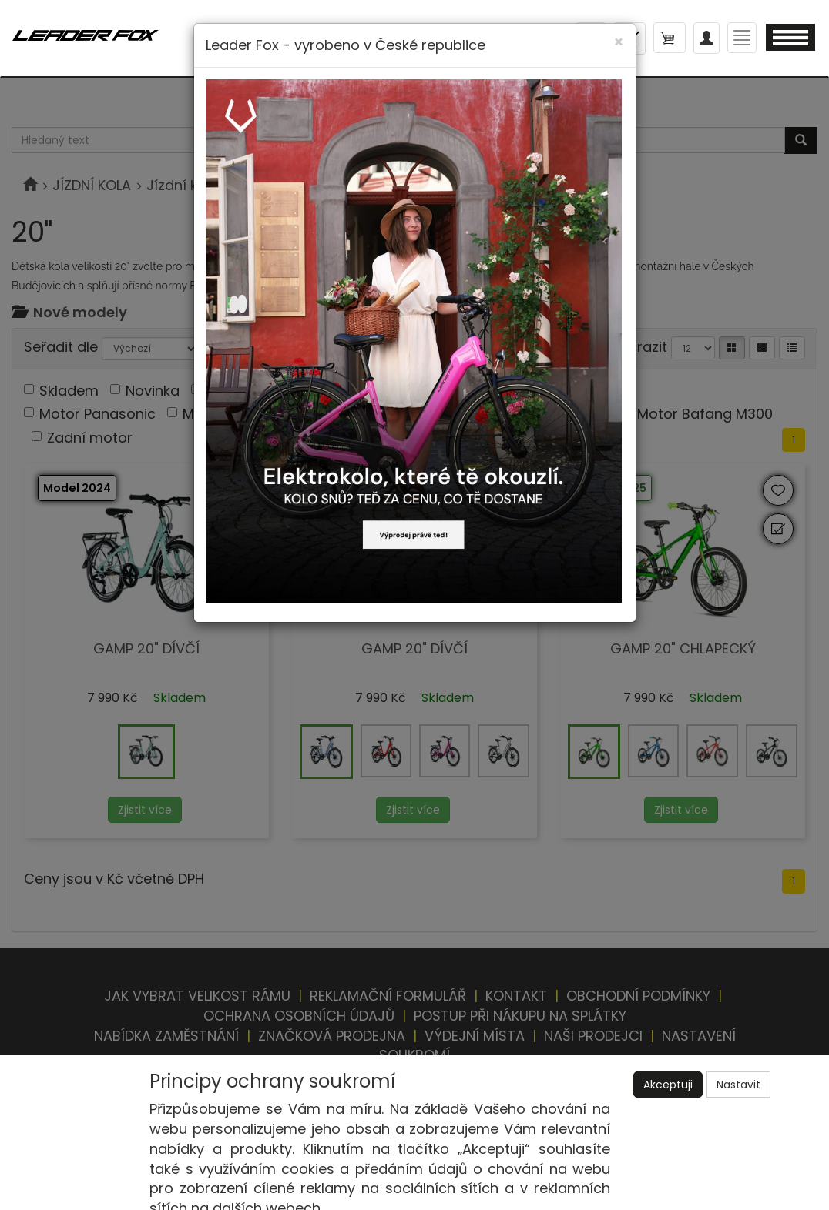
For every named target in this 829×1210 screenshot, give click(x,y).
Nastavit (738, 1084)
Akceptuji (668, 1084)
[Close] (618, 42)
